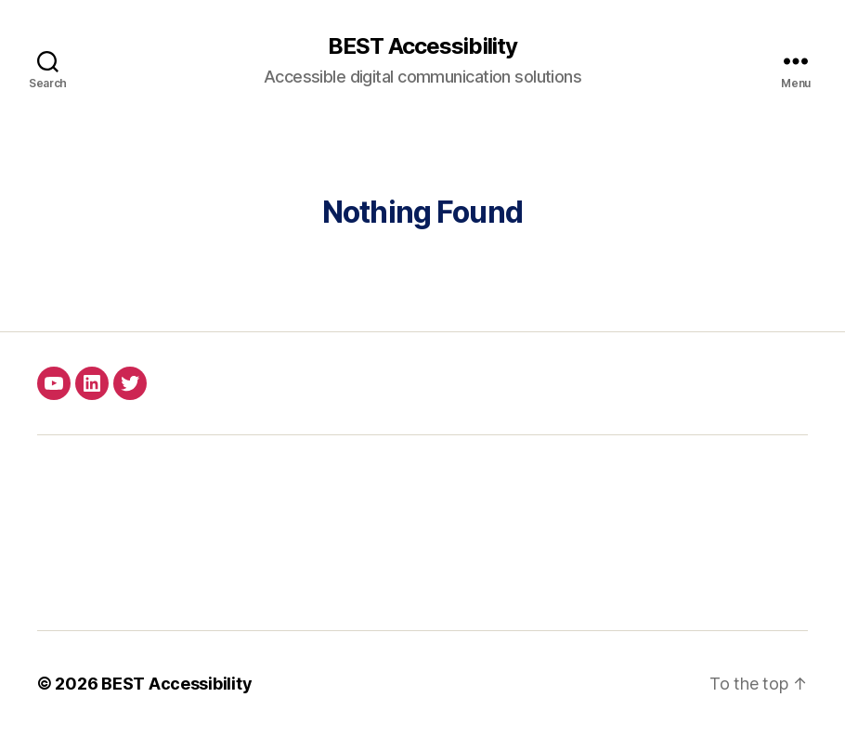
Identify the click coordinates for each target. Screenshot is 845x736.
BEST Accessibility (422, 46)
